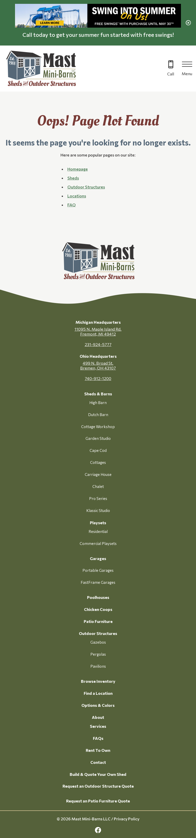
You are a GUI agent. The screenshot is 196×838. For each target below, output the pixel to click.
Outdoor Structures (98, 633)
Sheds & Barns (98, 393)
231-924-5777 (98, 344)
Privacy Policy (126, 818)
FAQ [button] (71, 204)
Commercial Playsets (98, 543)
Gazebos (98, 642)
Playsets (98, 522)
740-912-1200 (98, 378)
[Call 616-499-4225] (170, 68)
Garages (98, 558)
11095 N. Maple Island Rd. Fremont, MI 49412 (98, 331)
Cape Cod (98, 450)
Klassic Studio (98, 510)
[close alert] (188, 22)
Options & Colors (98, 705)
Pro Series (98, 498)
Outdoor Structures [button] (86, 186)
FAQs (98, 738)
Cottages (98, 462)
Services (98, 726)
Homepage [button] (77, 168)
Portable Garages (98, 570)
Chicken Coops (98, 609)
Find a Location (98, 693)
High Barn (98, 402)
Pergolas (98, 654)
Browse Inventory (98, 681)
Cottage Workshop (98, 426)
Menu (187, 73)
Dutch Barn (98, 414)
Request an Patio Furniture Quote (98, 800)
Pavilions (98, 666)
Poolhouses (98, 597)
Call (170, 73)
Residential (98, 531)
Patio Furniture (98, 621)
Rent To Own (98, 750)
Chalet (98, 486)
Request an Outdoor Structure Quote (98, 786)
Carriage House (98, 474)
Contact (98, 762)
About (98, 717)
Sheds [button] (73, 177)
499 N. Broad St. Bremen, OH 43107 (98, 365)
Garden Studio (98, 438)
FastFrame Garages (98, 582)
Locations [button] (76, 195)
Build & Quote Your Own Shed (98, 774)
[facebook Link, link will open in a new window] (98, 830)
